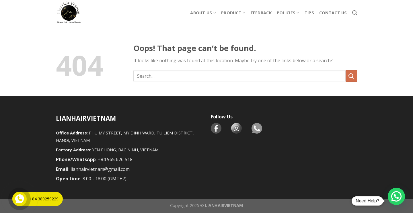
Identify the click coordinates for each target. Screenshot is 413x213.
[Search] (354, 13)
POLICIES (288, 13)
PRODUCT (233, 13)
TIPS (309, 12)
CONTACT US (333, 12)
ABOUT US (203, 13)
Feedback (261, 12)
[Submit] (351, 75)
